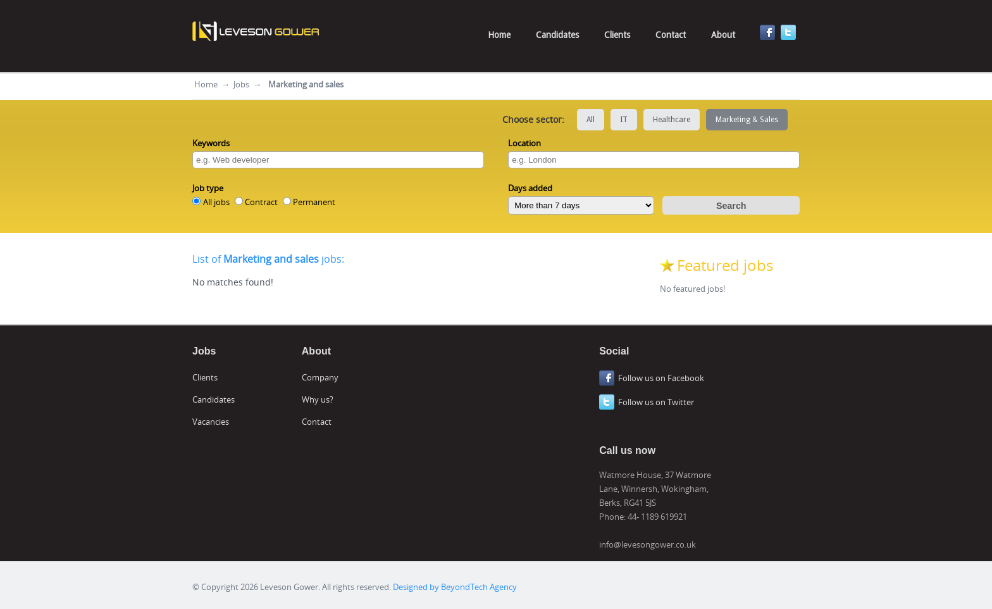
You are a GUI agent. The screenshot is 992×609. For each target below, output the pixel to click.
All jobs (216, 202)
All (590, 119)
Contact (670, 35)
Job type (207, 188)
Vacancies (210, 421)
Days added (530, 188)
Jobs (241, 84)
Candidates (557, 35)
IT (624, 119)
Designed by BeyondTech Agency (455, 587)
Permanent (314, 202)
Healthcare (671, 119)
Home (499, 35)
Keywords (211, 143)
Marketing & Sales (747, 119)
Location (524, 143)
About (723, 35)
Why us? (317, 399)
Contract (261, 202)
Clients (617, 35)
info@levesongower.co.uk (647, 544)
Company (320, 377)
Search (731, 206)
